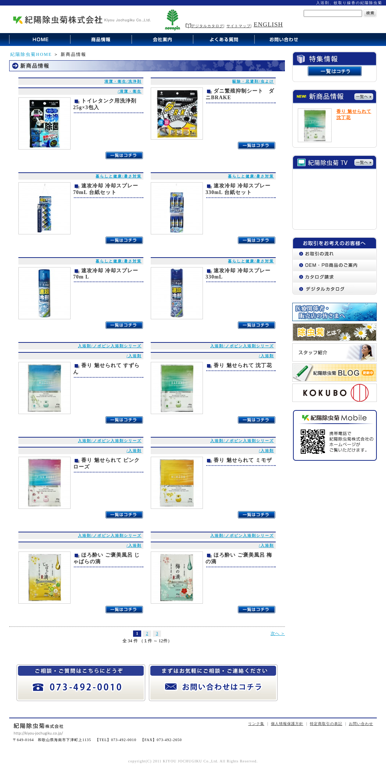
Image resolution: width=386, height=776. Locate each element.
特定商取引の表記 (326, 724)
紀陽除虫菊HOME (31, 54)
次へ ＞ (278, 633)
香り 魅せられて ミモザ (243, 460)
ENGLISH (268, 24)
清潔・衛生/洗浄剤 (123, 81)
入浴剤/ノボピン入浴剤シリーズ (110, 346)
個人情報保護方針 (287, 724)
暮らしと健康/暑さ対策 (119, 176)
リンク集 (256, 724)
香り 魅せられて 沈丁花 (243, 365)
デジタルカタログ (205, 26)
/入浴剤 (134, 356)
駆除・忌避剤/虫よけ (253, 81)
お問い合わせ (361, 724)
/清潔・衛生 (130, 91)
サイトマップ (238, 26)
